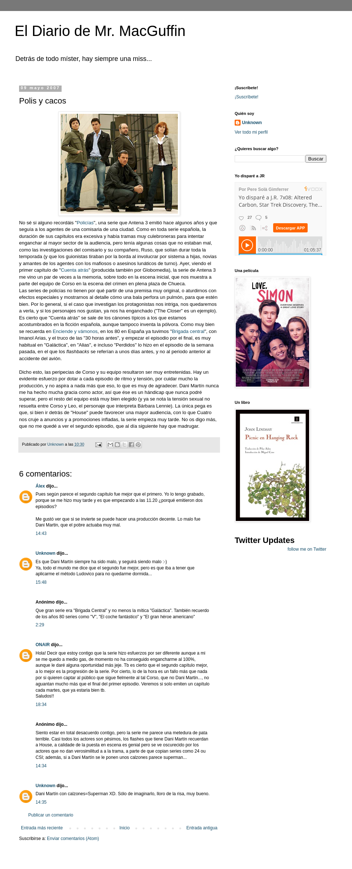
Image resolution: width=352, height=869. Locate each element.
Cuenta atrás (75, 270)
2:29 (40, 624)
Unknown (45, 553)
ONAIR (43, 644)
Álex (40, 486)
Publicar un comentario (50, 815)
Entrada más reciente (42, 827)
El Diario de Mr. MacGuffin (100, 31)
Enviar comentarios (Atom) (73, 838)
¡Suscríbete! (246, 96)
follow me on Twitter (306, 549)
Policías (85, 222)
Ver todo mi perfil (251, 132)
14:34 (41, 765)
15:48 (41, 582)
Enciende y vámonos (75, 331)
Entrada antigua (201, 827)
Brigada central (188, 331)
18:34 (41, 704)
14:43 (41, 533)
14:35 (41, 802)
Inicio (125, 827)
